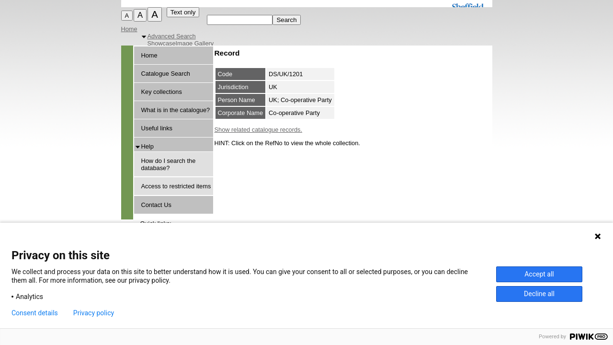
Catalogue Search (165, 73)
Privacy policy (93, 313)
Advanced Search (172, 36)
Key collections (161, 91)
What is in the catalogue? (175, 110)
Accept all (539, 274)
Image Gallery (195, 43)
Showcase (162, 43)
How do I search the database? (168, 164)
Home (129, 29)
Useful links (156, 128)
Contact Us (156, 204)
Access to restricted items (176, 186)
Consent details (34, 313)
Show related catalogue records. (259, 129)
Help (147, 146)
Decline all (539, 294)
